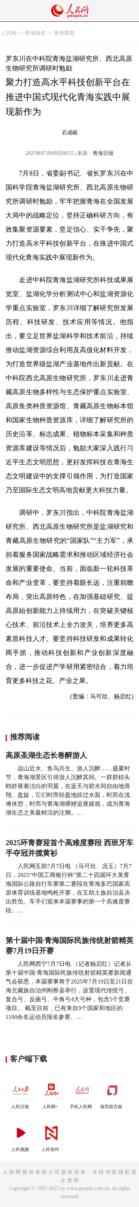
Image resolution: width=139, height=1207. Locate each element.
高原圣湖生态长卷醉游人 (46, 755)
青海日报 (103, 153)
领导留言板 (112, 1093)
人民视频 (21, 1136)
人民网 (9, 33)
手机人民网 (82, 1093)
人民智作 (51, 1136)
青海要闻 (64, 33)
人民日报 (21, 1093)
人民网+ (51, 1093)
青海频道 (35, 33)
